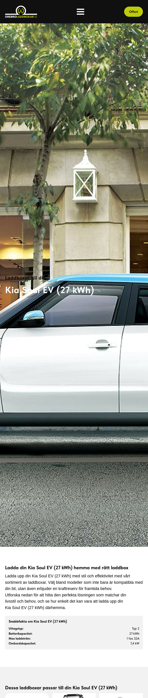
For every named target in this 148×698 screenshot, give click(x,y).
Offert (133, 12)
